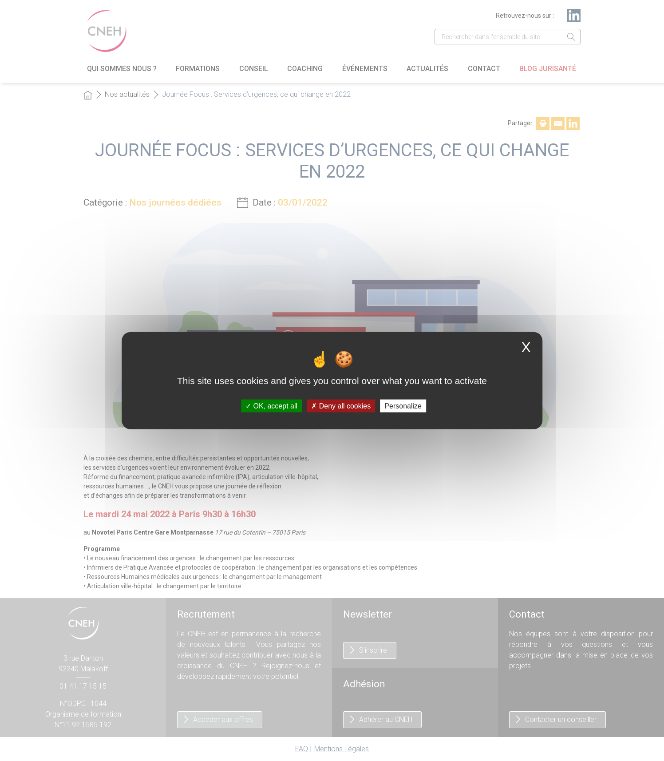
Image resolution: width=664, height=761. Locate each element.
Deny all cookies (341, 405)
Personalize (403, 405)
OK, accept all (271, 405)
